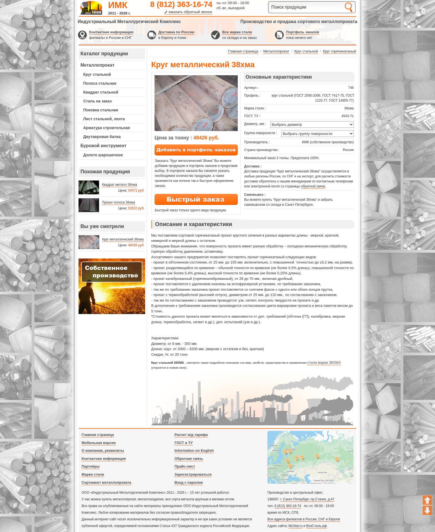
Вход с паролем (188, 482)
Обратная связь (188, 458)
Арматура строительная (106, 128)
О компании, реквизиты (103, 450)
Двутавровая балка (102, 136)
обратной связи (313, 186)
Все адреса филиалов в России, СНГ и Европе (303, 519)
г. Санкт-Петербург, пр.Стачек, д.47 (307, 499)
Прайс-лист (184, 466)
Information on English (194, 450)
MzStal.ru (296, 526)
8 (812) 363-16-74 (181, 4)
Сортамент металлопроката (106, 482)
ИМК (117, 5)
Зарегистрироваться (193, 474)
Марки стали (93, 474)
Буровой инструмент (103, 145)
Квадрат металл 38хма (119, 185)
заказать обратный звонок (190, 12)
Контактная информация (111, 32)
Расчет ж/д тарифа (191, 435)
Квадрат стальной (100, 92)
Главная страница (98, 435)
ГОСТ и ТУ (183, 443)
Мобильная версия (99, 443)
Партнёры (91, 466)
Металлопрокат (97, 65)
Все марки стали (237, 32)
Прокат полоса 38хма (118, 202)
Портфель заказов (302, 32)
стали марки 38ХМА (324, 362)
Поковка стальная (100, 110)
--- (112, 286)
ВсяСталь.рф (316, 526)
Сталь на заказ (97, 101)
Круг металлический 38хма (123, 239)
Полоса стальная (99, 83)
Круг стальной (97, 74)
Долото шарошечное (103, 155)
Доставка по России (176, 32)
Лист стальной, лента (104, 119)
